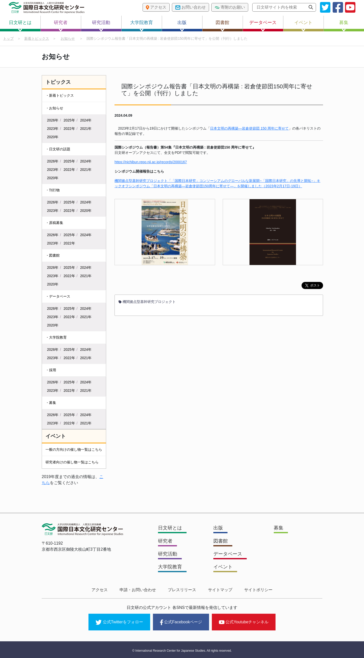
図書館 (222, 25)
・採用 (51, 370)
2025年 (69, 120)
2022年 (69, 129)
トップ (8, 38)
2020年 (52, 137)
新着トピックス (36, 38)
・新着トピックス (60, 96)
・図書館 (53, 256)
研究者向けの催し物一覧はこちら (72, 462)
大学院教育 (141, 25)
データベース (263, 25)
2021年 (86, 129)
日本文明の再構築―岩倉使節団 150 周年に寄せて (249, 130)
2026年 (52, 120)
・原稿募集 (54, 223)
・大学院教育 (56, 338)
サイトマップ (218, 590)
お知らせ (68, 38)
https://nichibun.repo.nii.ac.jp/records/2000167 (151, 163)
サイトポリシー (255, 590)
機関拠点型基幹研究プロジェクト (147, 303)
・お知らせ (54, 108)
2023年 (52, 129)
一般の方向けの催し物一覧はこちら (74, 450)
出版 (182, 25)
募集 (343, 25)
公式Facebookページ (181, 621)
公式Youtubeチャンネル (243, 621)
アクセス (103, 590)
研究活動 (101, 25)
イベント (303, 25)
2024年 (86, 120)
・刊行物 (53, 190)
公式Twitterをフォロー (119, 621)
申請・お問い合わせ (139, 590)
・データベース (58, 297)
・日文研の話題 (58, 149)
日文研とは (20, 25)
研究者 (60, 25)
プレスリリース (182, 590)
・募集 (51, 403)
